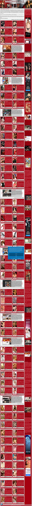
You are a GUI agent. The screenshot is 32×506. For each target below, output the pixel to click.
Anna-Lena (18, 215)
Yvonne (17, 149)
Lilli (5, 272)
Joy (5, 438)
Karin (5, 207)
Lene (5, 430)
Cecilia (5, 454)
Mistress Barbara (18, 93)
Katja (5, 117)
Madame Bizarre (18, 69)
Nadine (17, 133)
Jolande (18, 101)
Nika (17, 470)
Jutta (5, 125)
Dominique (6, 93)
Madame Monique (7, 29)
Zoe (5, 363)
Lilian (5, 462)
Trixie (17, 61)
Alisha (5, 470)
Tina (5, 133)
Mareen (17, 125)
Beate (17, 141)
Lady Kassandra (6, 85)
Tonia (5, 141)
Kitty (5, 157)
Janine (17, 454)
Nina (17, 199)
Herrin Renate (6, 101)
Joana (17, 462)
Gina (17, 430)
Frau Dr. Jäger (18, 347)
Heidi (17, 405)
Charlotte (18, 272)
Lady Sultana (6, 37)
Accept (16, 253)
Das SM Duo (18, 85)
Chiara (5, 347)
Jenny (17, 438)
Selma (17, 446)
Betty (5, 215)
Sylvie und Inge (6, 149)
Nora (17, 207)
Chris (17, 157)
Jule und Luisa (18, 363)
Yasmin (5, 355)
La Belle (6, 69)
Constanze (18, 37)
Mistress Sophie (6, 61)
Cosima (18, 29)
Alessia (5, 446)
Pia (17, 355)
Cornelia (6, 199)
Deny (16, 255)
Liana (5, 405)
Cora (17, 117)
